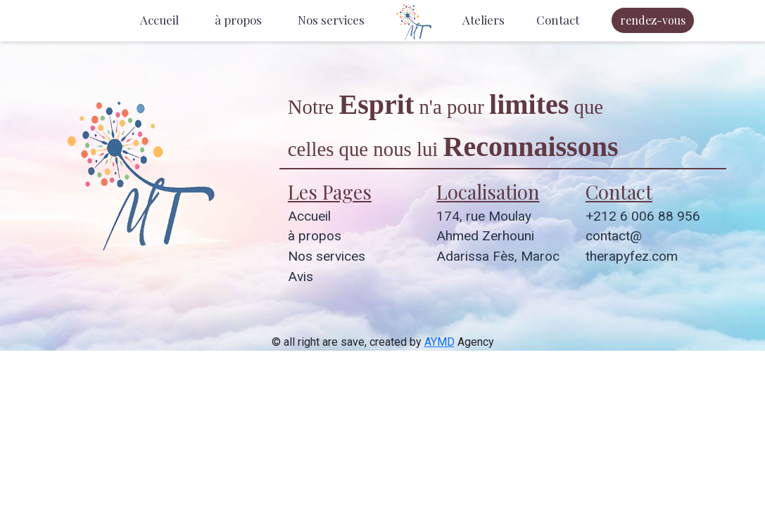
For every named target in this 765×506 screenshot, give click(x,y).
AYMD (439, 342)
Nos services (331, 19)
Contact (557, 19)
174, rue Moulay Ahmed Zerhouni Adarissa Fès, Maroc (497, 236)
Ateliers (483, 19)
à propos (238, 19)
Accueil (159, 19)
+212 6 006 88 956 (643, 216)
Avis (300, 276)
